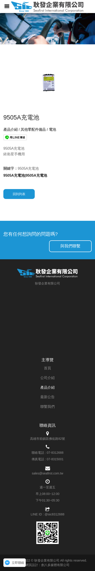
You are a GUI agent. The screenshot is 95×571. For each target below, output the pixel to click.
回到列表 (19, 194)
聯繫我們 (47, 407)
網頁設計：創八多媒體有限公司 (47, 565)
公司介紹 (47, 378)
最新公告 (47, 397)
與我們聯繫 (70, 246)
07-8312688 (55, 452)
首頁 (47, 368)
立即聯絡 (18, 562)
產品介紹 (47, 387)
